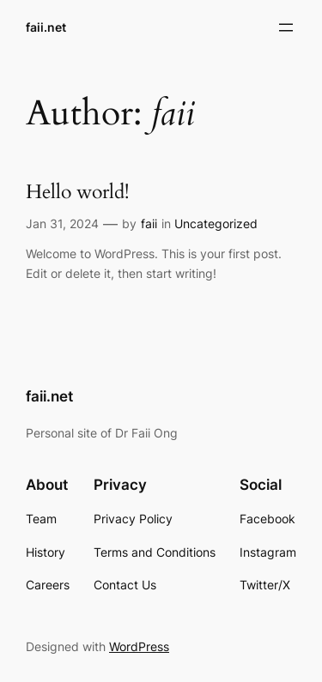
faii (149, 223)
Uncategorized (216, 223)
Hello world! (77, 192)
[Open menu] (286, 27)
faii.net (46, 27)
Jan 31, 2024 (62, 223)
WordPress (139, 646)
